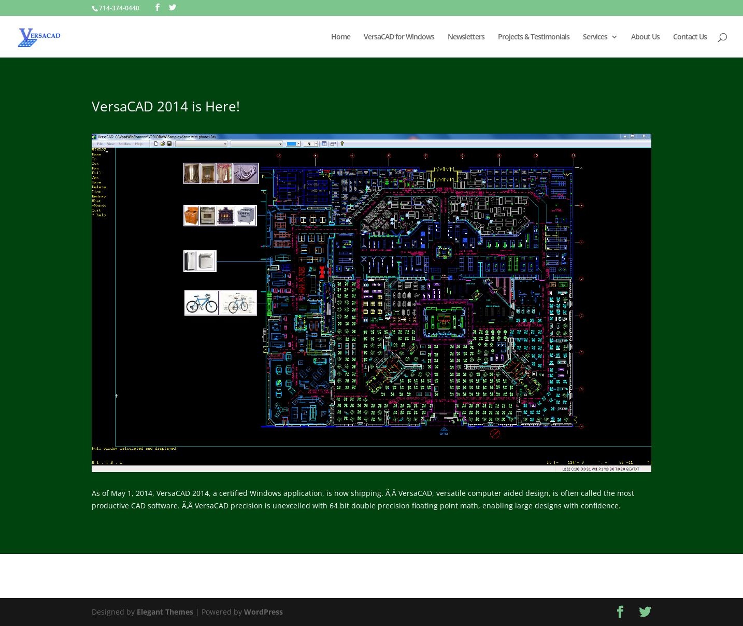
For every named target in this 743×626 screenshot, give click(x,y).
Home (340, 37)
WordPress (263, 612)
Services (595, 37)
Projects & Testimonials (533, 37)
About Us (645, 37)
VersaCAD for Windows (399, 37)
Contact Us (690, 37)
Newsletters (466, 37)
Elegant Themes (165, 612)
